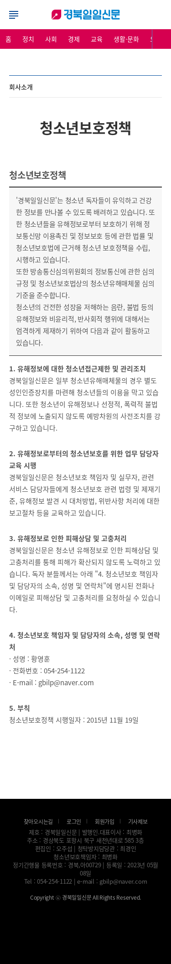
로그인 (85, 14)
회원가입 (104, 821)
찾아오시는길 (38, 821)
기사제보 (138, 821)
